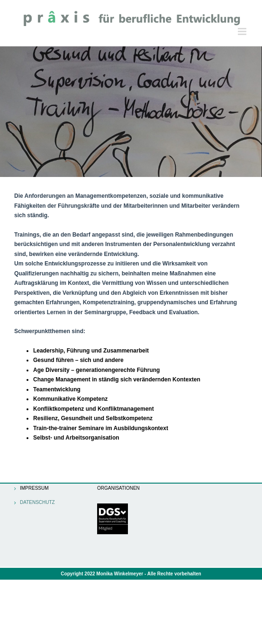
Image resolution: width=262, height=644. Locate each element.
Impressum (34, 488)
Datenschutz (37, 502)
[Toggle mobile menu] (243, 31)
